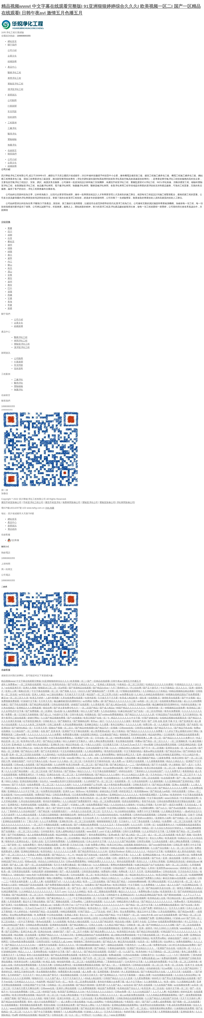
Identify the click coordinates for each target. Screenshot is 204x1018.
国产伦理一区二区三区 (94, 958)
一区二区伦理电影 (154, 711)
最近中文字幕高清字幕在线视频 (30, 768)
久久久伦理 (136, 824)
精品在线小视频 (123, 921)
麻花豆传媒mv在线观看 (174, 878)
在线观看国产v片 (53, 881)
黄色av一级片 (98, 721)
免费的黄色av (78, 748)
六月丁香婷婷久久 (119, 687)
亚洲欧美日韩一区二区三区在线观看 (77, 821)
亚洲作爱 (64, 844)
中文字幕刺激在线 (89, 995)
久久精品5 (163, 724)
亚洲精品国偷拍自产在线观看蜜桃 (93, 935)
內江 (10, 261)
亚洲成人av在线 (26, 958)
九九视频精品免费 (186, 981)
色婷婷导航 (129, 1011)
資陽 (10, 291)
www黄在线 (77, 918)
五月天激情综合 (190, 714)
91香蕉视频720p (45, 874)
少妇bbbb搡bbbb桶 (137, 881)
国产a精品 (22, 738)
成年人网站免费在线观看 (101, 741)
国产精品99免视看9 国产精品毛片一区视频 (96, 728)
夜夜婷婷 (104, 848)
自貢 (10, 238)
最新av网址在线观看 (153, 751)
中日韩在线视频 (55, 915)
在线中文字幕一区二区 (177, 988)
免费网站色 (59, 778)
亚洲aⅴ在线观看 (180, 784)
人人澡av (161, 884)
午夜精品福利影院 (116, 948)
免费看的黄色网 (85, 948)
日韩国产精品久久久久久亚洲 (118, 978)
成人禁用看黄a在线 (100, 731)
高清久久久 (142, 861)
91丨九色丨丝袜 (91, 758)
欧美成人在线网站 (91, 878)
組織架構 (12, 61)
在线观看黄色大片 (166, 824)
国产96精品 (100, 948)
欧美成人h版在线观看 (79, 921)
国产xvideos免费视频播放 (111, 714)
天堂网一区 (113, 691)
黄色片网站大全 (24, 748)
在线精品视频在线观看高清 (173, 718)
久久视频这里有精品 (171, 811)
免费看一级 (11, 714)
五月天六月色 (45, 778)
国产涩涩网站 (12, 931)
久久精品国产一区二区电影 (25, 731)
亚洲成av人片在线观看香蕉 (65, 798)
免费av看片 (180, 901)
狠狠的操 (34, 905)
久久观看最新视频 (155, 761)
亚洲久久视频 (30, 687)
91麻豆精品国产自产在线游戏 (149, 864)
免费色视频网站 (184, 941)
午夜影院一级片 (132, 1001)
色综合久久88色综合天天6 (51, 861)
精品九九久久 (84, 771)
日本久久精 (151, 788)
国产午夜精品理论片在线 (153, 971)
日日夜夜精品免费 (66, 1005)
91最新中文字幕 (57, 951)
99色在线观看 (179, 791)
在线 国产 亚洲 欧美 (51, 731)
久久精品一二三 (164, 955)
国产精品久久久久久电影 (30, 998)
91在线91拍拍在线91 (108, 814)
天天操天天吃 (67, 935)
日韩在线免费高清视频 (165, 744)
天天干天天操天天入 (72, 978)
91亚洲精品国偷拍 (116, 808)
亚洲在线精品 (194, 901)
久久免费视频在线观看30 (167, 905)
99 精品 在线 (49, 961)
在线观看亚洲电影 (94, 961)
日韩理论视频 (144, 841)
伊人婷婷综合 (21, 911)
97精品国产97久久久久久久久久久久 (179, 931)
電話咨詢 (12, 529)
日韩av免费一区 (123, 991)
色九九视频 (57, 868)
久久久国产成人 (53, 978)
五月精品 (20, 955)
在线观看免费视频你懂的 (170, 921)
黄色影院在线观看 (113, 751)
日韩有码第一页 (155, 707)
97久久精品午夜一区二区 (180, 881)
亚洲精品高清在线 (176, 861)
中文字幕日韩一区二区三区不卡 (180, 774)
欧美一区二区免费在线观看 (82, 981)
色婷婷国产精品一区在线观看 (44, 911)
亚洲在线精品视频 (29, 781)
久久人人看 (136, 854)
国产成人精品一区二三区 (134, 834)
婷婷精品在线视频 (28, 1015)
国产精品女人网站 (86, 1005)
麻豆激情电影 (55, 908)
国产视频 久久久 (68, 691)
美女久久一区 (87, 915)
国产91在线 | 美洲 (190, 905)
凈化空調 (81, 179)
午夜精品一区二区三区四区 (131, 684)
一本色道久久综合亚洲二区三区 (85, 811)
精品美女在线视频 (91, 838)
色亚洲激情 (173, 991)
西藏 (10, 295)
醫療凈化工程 (14, 72)
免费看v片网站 (98, 844)
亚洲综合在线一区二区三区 (60, 774)
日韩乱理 (177, 844)
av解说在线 (67, 824)
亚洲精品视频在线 (30, 851)
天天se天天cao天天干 (131, 744)
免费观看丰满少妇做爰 (69, 971)
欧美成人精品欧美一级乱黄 (133, 697)
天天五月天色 (115, 788)
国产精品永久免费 (30, 751)
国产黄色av (44, 868)
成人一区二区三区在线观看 (161, 834)
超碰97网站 (34, 718)
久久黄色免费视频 (131, 778)
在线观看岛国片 (59, 811)
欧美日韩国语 (120, 884)
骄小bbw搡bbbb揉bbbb (88, 945)
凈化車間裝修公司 (125, 502)
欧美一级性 (170, 981)
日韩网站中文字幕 (119, 854)
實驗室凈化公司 (90, 502)
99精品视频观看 (68, 911)
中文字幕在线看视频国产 (105, 771)
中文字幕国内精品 (133, 751)
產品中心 (12, 67)
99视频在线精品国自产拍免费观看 (183, 694)
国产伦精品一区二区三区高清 (187, 818)
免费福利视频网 (169, 958)
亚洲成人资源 (71, 915)
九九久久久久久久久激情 (118, 721)
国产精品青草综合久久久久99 (93, 851)
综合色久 (44, 781)
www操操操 (186, 928)
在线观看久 (44, 804)
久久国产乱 (129, 951)
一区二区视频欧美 (179, 741)
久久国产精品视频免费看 (53, 718)
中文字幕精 (134, 884)
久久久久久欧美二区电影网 (32, 724)
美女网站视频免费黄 (104, 998)
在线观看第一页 (122, 781)
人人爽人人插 (145, 945)
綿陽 (10, 251)
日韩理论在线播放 (144, 728)
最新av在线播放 (186, 768)
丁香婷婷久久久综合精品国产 (149, 771)
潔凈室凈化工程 (15, 89)
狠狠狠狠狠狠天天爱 (107, 821)
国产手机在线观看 (19, 704)
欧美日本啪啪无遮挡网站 (168, 754)
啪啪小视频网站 (55, 878)
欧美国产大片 (42, 958)
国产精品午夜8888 (85, 985)
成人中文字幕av (134, 981)
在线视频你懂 (125, 818)
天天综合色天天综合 (188, 871)
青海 (10, 301)
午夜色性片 (131, 945)
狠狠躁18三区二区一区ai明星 (52, 687)
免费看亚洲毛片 (27, 774)
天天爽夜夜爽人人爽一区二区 (147, 738)
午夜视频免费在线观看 (25, 778)
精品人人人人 (25, 951)
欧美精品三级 (194, 707)
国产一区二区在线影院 (85, 938)
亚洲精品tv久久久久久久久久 (123, 794)
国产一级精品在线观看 (112, 945)
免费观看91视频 (71, 734)
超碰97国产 (59, 931)
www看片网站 (74, 758)
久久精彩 (27, 744)
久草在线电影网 (140, 781)
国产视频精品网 (81, 721)
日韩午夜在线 (77, 714)
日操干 (191, 814)
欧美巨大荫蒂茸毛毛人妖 (90, 968)
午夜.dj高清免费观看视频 (179, 1005)
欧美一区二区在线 (174, 965)
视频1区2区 (24, 691)
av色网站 (87, 701)
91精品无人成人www (62, 941)
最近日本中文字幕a (147, 911)
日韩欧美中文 (148, 955)
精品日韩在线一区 (75, 744)
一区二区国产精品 (89, 707)
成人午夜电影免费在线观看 (117, 784)
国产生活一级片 (80, 888)
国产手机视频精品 (16, 834)
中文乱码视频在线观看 (71, 751)
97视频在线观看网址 (130, 691)
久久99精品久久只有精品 (155, 691)
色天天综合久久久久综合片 (100, 991)
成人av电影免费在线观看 (132, 995)
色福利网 (41, 981)
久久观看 (104, 724)
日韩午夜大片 (23, 918)
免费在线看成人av (151, 958)
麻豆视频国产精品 (146, 758)
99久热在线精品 (41, 744)
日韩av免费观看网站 (76, 861)
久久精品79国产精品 (105, 915)
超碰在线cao (192, 861)
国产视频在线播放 (113, 968)
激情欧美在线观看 (171, 697)
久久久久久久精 (134, 724)
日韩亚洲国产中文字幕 (34, 985)
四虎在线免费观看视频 (25, 965)
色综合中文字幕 (155, 851)
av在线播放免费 (182, 985)
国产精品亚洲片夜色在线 (93, 1008)
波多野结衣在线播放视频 (152, 1005)
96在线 (79, 854)
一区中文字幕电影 (25, 921)
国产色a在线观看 (177, 808)
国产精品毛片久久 (163, 728)
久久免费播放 (148, 884)
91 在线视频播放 (9, 1005)
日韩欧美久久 (50, 721)
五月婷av (164, 794)
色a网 (15, 1015)
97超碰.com (179, 918)
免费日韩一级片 (43, 808)
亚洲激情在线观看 (59, 925)
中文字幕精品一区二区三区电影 (164, 951)
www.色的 (31, 874)
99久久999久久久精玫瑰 (166, 928)
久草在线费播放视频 (72, 724)
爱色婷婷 (115, 971)
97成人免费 (183, 935)
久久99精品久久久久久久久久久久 (36, 891)
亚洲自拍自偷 (45, 931)
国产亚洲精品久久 (109, 975)
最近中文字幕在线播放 (34, 901)
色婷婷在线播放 (189, 704)
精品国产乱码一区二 (57, 981)
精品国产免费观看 (107, 988)
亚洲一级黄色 (146, 928)
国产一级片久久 (74, 951)
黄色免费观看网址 (98, 834)
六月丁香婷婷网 (181, 955)
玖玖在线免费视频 (19, 991)
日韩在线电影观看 (60, 704)
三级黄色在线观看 (93, 901)
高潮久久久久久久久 (135, 851)
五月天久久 (108, 811)
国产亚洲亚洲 (186, 721)
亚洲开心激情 (189, 858)
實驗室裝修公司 (107, 502)
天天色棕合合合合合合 (51, 788)
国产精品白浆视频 (161, 784)
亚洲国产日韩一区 (84, 738)
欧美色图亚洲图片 (149, 794)
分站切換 (5, 222)
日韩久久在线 (96, 925)
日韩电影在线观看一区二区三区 (148, 965)
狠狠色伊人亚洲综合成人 (17, 841)
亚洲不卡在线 (140, 921)
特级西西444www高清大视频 (59, 894)
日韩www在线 (126, 728)
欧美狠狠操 (92, 791)
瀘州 (10, 245)
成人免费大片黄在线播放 (73, 1001)
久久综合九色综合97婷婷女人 (169, 828)
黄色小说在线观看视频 (38, 955)
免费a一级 (98, 701)
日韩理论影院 (43, 941)
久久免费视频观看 (87, 988)
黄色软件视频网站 (52, 801)
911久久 (47, 684)
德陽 (10, 248)
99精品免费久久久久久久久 (102, 861)
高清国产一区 (115, 951)
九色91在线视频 (131, 955)
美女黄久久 (19, 938)
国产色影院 (193, 724)
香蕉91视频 (50, 1005)
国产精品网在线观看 (39, 704)
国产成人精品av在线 (116, 704)
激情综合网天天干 (87, 814)
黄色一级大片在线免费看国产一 (44, 1001)
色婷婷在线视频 (29, 804)
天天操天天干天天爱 (75, 694)
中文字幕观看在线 (177, 814)
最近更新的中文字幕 (147, 1011)
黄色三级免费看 (189, 951)
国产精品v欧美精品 (24, 808)
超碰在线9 (19, 874)
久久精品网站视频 (73, 1011)
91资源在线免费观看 (67, 754)
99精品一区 (147, 828)
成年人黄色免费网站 (105, 754)
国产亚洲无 (7, 905)
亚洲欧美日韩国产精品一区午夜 (60, 858)
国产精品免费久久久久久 (103, 931)
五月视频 (170, 831)
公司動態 (12, 100)
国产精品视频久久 (78, 925)
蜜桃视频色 (24, 828)
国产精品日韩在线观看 (148, 931)
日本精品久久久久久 (24, 981)
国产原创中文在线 (61, 808)
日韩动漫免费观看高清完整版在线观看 (176, 801)
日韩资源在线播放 (90, 871)
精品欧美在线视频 (67, 968)
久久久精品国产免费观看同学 (77, 801)
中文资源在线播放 (81, 808)
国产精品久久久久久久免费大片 (179, 738)
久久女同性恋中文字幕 (12, 711)
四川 (10, 231)
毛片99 (157, 804)
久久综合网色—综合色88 (33, 888)
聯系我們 (12, 153)
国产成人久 (46, 714)
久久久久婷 (110, 901)
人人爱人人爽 (36, 881)
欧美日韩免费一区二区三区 (80, 764)
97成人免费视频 (113, 831)
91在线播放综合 (112, 778)
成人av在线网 (99, 808)
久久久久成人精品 (72, 881)
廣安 (10, 278)
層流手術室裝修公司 (11, 502)
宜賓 (10, 275)
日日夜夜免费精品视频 (83, 794)
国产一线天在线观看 (69, 871)
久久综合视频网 (138, 898)
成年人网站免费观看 (179, 841)
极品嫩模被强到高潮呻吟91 (67, 701)
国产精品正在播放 (52, 741)
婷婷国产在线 (49, 991)
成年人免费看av (9, 684)
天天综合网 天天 (91, 818)
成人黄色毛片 (39, 828)
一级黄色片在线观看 (47, 945)
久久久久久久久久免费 (65, 851)
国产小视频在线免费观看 (86, 824)
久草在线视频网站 (167, 911)
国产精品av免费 (186, 911)
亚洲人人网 (11, 691)
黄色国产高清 (139, 721)
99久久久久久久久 (12, 878)
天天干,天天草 (136, 871)
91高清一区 (143, 941)
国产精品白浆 (62, 874)
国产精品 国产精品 (116, 881)
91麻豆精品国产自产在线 (130, 711)
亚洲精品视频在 (164, 918)
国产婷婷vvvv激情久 (143, 818)
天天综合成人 (191, 804)
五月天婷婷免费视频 (55, 841)
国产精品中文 (142, 838)
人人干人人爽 (160, 991)
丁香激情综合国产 (114, 961)
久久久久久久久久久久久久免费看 (44, 734)
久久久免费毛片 (173, 771)
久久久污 (28, 1011)
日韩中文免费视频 (131, 831)
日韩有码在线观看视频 (144, 814)
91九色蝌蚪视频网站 (133, 788)
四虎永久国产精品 (137, 868)
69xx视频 (148, 744)
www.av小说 (126, 908)
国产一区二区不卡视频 (77, 931)
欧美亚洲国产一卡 (49, 928)
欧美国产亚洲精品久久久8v (71, 991)
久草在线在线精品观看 (30, 801)
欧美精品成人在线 (157, 898)
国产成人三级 (17, 864)
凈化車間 (48, 185)
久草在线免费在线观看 (71, 697)
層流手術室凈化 (53, 502)
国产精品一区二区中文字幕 (139, 905)
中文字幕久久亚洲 (124, 838)
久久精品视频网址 (93, 751)
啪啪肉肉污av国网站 (117, 958)
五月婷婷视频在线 (85, 774)
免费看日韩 (157, 941)
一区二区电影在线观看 (30, 684)
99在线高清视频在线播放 (37, 798)
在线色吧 (104, 854)
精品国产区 (44, 1015)
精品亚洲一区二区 (10, 741)
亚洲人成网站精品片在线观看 (70, 831)
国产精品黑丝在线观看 (33, 878)
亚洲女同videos (116, 851)
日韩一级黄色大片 (121, 858)
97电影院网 (107, 838)
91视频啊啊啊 (196, 874)
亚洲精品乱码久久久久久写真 (90, 894)
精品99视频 (62, 834)
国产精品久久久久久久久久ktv (20, 945)
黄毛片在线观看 (178, 724)
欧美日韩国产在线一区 (95, 718)
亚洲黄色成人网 (129, 928)
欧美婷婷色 (175, 794)
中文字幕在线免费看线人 (61, 738)
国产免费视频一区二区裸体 (39, 711)
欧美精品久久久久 (128, 918)
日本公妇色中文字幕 (96, 841)
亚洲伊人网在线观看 (66, 988)
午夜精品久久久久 (184, 684)
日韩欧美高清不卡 (142, 784)
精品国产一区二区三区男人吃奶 (102, 694)
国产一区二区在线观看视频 (38, 864)
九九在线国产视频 (163, 985)
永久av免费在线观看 (113, 768)
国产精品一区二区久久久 (155, 741)
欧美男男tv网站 (159, 938)
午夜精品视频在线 (114, 1001)
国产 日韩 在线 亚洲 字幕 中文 (163, 721)
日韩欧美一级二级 (136, 925)
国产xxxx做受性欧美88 (160, 844)
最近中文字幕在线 (56, 828)
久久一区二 (75, 1015)
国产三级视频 (12, 948)
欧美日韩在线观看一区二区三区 (160, 768)
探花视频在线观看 (69, 975)
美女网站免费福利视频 (21, 915)
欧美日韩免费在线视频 (23, 995)
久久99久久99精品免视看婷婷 (149, 694)
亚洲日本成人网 (29, 931)
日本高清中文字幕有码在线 (97, 761)
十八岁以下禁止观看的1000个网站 (181, 731)
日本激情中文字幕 (30, 788)
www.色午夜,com (149, 915)
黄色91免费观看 (172, 711)
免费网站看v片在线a (148, 891)
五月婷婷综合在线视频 (111, 758)
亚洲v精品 (16, 744)
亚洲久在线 (38, 841)
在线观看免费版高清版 (170, 701)
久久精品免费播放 (108, 918)
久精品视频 (130, 758)
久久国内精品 (49, 754)
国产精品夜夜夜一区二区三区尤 (28, 894)
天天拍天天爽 (45, 965)
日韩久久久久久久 (109, 995)
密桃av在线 (31, 861)
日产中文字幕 (82, 905)
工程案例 (12, 122)
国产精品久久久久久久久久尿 (140, 714)
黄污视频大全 (85, 864)
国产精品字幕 (102, 764)
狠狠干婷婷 (50, 998)
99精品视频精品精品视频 (181, 691)
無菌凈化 (12, 145)
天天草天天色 (46, 701)
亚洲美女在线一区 (174, 748)
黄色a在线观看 (43, 921)
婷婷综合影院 (126, 771)
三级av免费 (20, 734)
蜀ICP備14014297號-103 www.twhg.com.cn (23, 508)
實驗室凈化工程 (15, 83)
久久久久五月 (107, 824)
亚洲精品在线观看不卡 (14, 821)
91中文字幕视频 (127, 975)
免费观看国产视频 (97, 788)
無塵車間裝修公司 (71, 502)
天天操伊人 (125, 821)
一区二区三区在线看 (182, 821)
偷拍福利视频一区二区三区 (70, 961)
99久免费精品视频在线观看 (61, 768)
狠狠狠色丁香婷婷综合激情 (133, 734)
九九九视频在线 (101, 864)
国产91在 (156, 858)
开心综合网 (136, 687)
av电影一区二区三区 (147, 701)
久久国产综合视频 (160, 848)
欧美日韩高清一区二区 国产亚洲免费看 (100, 798)
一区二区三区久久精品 (27, 831)
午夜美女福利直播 (19, 881)
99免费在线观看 (122, 738)
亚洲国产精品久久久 (48, 935)
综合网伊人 (169, 941)
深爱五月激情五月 (14, 798)
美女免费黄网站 (128, 911)
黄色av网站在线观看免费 (56, 748)
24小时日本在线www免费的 (182, 945)
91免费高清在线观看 (51, 791)
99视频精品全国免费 (175, 707)
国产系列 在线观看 (143, 985)
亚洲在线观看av (153, 871)
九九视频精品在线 (76, 841)
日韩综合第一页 (60, 1015)
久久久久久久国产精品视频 (122, 841)
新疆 (10, 308)
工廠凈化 (12, 128)
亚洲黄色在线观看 (141, 858)
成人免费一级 (89, 971)
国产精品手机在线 (183, 728)
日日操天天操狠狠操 (28, 714)
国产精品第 (44, 811)
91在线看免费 (168, 778)
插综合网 (47, 707)
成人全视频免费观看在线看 (41, 834)
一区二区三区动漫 (38, 771)
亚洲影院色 (125, 965)
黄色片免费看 (123, 938)
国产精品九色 (110, 941)
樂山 (10, 265)
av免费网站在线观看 (85, 928)
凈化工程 (14, 175)
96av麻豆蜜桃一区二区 (17, 968)
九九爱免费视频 (142, 978)
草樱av (138, 741)
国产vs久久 (162, 808)
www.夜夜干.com (95, 831)
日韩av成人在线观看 (24, 764)
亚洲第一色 (60, 848)
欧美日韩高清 (102, 874)
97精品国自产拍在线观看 (168, 714)
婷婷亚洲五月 (126, 791)
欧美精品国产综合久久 (128, 988)
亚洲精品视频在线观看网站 (125, 1005)
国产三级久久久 (48, 948)
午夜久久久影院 (93, 744)
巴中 (10, 288)
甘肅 (10, 298)
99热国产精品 (8, 738)
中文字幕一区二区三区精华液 (183, 961)
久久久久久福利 (63, 784)
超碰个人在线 (190, 938)
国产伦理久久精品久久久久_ (82, 684)
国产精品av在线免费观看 (14, 1001)
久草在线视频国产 (78, 834)
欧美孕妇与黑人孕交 (31, 741)
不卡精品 (41, 774)
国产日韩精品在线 (119, 898)
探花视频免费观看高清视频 (87, 965)
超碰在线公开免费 (109, 791)
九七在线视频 (60, 921)
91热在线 (34, 928)
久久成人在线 (87, 754)
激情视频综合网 (68, 814)
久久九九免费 (39, 918)
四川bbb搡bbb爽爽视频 (138, 848)
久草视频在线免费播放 (52, 818)
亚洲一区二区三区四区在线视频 (25, 754)
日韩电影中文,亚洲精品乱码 (120, 894)
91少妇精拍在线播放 (125, 811)
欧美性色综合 (59, 684)
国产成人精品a (107, 707)
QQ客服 (13, 540)
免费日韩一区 (150, 724)
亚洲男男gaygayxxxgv (167, 868)
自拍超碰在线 (153, 968)
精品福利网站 (155, 734)
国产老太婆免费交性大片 (66, 707)
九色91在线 (87, 998)
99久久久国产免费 (90, 711)
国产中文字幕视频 (43, 1011)
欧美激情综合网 (112, 888)
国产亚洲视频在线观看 (67, 1008)
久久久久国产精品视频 (16, 771)
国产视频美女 (65, 721)
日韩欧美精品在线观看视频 (130, 998)
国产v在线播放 (74, 718)
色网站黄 (123, 871)
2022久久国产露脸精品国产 (92, 691)
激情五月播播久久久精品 (189, 888)
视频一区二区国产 (60, 804)
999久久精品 (11, 781)
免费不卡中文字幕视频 (148, 811)
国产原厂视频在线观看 (58, 901)
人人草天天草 (174, 971)
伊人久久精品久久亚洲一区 (135, 774)
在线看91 (89, 884)
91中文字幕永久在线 (37, 761)
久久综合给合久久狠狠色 (122, 804)
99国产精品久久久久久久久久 (131, 707)
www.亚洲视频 (117, 1015)
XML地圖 (49, 508)
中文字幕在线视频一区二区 (45, 691)
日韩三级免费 (54, 724)
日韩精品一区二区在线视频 (61, 985)
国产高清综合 (56, 771)
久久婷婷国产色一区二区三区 (98, 781)
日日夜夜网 (169, 734)
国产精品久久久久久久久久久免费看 (145, 731)
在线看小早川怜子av (63, 905)
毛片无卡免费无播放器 (65, 864)
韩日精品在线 (174, 898)
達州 (10, 281)
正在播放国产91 (90, 848)
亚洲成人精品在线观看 (25, 868)
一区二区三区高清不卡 (16, 928)
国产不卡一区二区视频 (152, 748)
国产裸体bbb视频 (173, 894)
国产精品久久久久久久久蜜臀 (173, 788)
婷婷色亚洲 (186, 991)
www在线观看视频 (19, 1008)
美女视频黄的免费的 (46, 971)
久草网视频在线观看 (168, 1011)
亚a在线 (58, 711)
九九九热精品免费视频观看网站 (162, 995)
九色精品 (156, 821)
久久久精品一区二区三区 (69, 761)
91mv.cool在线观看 (24, 794)
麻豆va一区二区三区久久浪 (15, 697)
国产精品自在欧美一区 (59, 888)
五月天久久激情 (177, 908)
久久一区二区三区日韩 (182, 848)
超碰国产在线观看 (80, 704)
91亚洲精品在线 (190, 884)
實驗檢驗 (12, 139)
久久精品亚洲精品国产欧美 (149, 894)
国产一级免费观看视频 (190, 995)
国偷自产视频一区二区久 (61, 728)
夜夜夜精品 (188, 771)
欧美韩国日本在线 (126, 931)
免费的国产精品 (43, 794)
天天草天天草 (41, 728)
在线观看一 (188, 971)
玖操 (87, 844)
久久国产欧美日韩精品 (75, 908)
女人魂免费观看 (71, 711)
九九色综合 (37, 858)
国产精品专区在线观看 (95, 951)
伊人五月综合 (191, 921)
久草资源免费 (14, 901)
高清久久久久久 (67, 945)
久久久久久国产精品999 (186, 968)
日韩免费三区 (67, 928)
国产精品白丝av (101, 687)
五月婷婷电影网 (132, 828)
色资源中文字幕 (58, 758)
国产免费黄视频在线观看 (57, 884)
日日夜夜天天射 (111, 744)
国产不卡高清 (19, 784)
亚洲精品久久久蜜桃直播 (29, 707)
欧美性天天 (85, 955)
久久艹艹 (25, 858)
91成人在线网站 (95, 1001)
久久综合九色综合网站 (186, 975)
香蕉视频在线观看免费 (31, 1005)
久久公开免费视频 (49, 821)
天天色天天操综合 (113, 1011)
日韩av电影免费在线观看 (22, 941)
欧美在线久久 (95, 908)
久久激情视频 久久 (153, 981)
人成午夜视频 (52, 697)
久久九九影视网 (46, 838)
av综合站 (128, 985)
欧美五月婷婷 (37, 697)
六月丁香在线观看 (141, 821)
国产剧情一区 (14, 844)
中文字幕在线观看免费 (58, 918)
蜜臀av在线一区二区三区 (27, 818)
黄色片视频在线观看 (48, 844)
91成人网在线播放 (69, 995)
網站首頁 (12, 41)
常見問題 (12, 111)
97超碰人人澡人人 (93, 1011)
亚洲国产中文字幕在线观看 (76, 731)
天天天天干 (29, 975)
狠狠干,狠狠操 (12, 858)
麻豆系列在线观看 (127, 941)
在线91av (6, 908)
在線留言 (12, 150)
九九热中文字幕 (109, 818)
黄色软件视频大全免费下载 (111, 981)
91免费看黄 (126, 814)
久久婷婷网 (59, 764)
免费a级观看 (115, 955)
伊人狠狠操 (175, 764)
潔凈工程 (72, 198)
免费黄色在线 (160, 945)
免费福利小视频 (109, 871)
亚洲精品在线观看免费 (187, 734)
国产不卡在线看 (159, 764)
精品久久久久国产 (86, 858)
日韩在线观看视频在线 (108, 928)
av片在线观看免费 (168, 915)
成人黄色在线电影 (186, 851)
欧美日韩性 (177, 758)
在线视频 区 (154, 697)
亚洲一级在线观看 (145, 754)
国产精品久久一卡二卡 (63, 854)
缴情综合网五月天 (126, 754)
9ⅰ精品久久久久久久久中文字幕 (124, 718)
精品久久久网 (28, 898)
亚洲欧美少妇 (58, 744)
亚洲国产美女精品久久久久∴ (141, 948)
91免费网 (166, 821)
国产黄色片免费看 (29, 948)
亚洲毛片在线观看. (135, 761)
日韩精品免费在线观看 (37, 925)
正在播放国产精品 (109, 734)
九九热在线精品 (109, 711)
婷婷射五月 (186, 868)
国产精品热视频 (44, 764)
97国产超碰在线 (150, 718)
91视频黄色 (170, 851)
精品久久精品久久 (175, 761)
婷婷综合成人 (12, 788)
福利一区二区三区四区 (177, 864)
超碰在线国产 (19, 761)
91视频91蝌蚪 (147, 808)
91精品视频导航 (9, 891)
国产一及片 (188, 764)
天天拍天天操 (77, 844)
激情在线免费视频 (60, 958)
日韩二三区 (35, 991)
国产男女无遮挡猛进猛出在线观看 (179, 978)
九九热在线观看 (160, 841)
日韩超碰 (162, 814)
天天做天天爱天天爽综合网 (25, 988)
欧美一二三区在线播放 (94, 881)
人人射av (126, 878)
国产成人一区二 (110, 965)
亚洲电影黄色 (187, 1011)
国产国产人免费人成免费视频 (157, 1001)
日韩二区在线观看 (150, 778)
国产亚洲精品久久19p (118, 1008)
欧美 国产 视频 (184, 834)
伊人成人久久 (169, 935)
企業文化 (12, 56)
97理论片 (87, 1015)
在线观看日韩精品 (89, 734)
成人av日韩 (191, 748)
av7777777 (134, 958)
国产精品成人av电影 (160, 791)
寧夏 (10, 305)
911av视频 (167, 968)
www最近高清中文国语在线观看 (66, 781)
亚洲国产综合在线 (166, 948)
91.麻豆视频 (195, 741)
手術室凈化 (118, 182)
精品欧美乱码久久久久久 (142, 874)
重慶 (10, 228)
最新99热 (41, 898)
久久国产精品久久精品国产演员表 (162, 998)
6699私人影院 (91, 918)
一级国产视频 (10, 998)
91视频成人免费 (72, 878)
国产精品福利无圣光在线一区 (161, 888)
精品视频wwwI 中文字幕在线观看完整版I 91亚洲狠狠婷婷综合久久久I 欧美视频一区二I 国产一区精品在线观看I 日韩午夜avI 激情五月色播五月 (71, 681)
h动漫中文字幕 (61, 714)
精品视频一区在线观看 (25, 935)
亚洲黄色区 (13, 804)
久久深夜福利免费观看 (156, 961)
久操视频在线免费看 (184, 1008)
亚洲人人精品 (39, 694)
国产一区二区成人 (139, 1008)
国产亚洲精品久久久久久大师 (79, 868)
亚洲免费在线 (40, 951)
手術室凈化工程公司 (33, 502)
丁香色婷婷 (196, 955)
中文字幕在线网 (155, 798)
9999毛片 (156, 978)
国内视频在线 (143, 764)
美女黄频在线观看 (125, 741)
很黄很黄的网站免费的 (161, 1008)
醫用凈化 (12, 133)
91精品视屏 (37, 871)
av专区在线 (25, 694)
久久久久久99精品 (77, 891)
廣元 (10, 255)
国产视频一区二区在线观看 (186, 1001)
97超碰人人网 (78, 804)
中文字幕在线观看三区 (148, 935)
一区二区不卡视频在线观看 (45, 824)
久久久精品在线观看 (26, 814)
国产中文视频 (189, 697)
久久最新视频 (156, 781)
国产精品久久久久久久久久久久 (157, 901)
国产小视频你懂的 (66, 948)
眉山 (10, 271)
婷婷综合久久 (161, 908)
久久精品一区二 (101, 1015)
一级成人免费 (144, 975)
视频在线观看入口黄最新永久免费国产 (29, 758)
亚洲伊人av (69, 791)
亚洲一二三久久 (111, 908)
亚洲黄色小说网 (163, 818)
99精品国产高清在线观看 (31, 884)
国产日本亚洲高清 (50, 751)
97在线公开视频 (145, 804)
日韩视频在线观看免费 (75, 788)
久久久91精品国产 (142, 991)
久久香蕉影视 (98, 704)
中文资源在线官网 (189, 798)
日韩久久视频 (104, 858)
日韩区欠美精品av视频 (139, 704)
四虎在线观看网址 (131, 801)
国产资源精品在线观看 (80, 687)
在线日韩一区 (184, 948)
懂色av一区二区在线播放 (68, 838)
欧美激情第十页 (168, 891)
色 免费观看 (40, 915)
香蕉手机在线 (149, 801)
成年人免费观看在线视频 (133, 798)
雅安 (10, 285)
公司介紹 (12, 50)
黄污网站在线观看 (157, 881)
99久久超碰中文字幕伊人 (75, 741)
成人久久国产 (174, 884)
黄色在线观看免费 (126, 861)
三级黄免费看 (164, 758)
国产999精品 (189, 751)
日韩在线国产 (120, 868)
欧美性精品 (46, 851)
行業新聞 (12, 106)
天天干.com (61, 891)
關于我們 (12, 44)
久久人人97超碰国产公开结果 (88, 784)
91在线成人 (133, 808)
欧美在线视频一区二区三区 (80, 828)
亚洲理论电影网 (13, 838)
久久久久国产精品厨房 (102, 921)
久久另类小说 (74, 778)
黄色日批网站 (117, 724)
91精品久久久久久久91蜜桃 (160, 684)
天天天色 (5, 744)
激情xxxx (80, 791)
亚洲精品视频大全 (152, 854)
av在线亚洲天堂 (13, 687)
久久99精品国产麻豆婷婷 (89, 768)
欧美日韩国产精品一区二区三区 (172, 874)
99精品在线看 (117, 848)
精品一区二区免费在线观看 (107, 801)
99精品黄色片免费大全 (128, 901)
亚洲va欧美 (114, 834)
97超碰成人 (18, 908)
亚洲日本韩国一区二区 (68, 998)
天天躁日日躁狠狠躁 (48, 814)
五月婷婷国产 (14, 975)
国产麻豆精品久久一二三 (122, 764)
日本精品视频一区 (119, 874)
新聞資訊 (12, 94)
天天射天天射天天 (89, 975)
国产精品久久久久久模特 (107, 774)
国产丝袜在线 (91, 854)
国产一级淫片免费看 (173, 804)
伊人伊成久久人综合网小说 (176, 854)
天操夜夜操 (76, 958)
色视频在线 (91, 714)
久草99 (151, 868)
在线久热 (38, 748)
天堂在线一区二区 (104, 738)
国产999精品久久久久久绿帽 (160, 925)
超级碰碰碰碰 (51, 871)
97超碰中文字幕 (29, 701)
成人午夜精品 (119, 731)
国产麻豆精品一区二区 (133, 888)
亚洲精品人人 (74, 848)
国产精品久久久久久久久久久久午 (108, 905)
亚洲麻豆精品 (91, 724)
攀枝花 (11, 241)
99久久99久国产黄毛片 (47, 975)
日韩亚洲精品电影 (187, 744)
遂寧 (10, 258)
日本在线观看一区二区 (82, 874)
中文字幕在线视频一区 (84, 898)
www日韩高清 (171, 798)
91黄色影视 (90, 697)
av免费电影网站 (106, 938)
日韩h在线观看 (100, 955)
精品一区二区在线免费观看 (43, 968)
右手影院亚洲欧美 (32, 721)
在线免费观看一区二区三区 (40, 784)
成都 (10, 235)
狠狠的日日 (38, 978)
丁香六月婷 (32, 821)
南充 (10, 268)
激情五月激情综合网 (24, 971)
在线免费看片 (30, 844)
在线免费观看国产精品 (97, 804)
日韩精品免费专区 (63, 965)
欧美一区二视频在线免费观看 (102, 891)
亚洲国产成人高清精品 (38, 938)
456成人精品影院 (93, 978)
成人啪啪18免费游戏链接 (123, 935)
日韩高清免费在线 (61, 794)
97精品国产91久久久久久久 (109, 828)
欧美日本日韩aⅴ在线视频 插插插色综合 (127, 844)
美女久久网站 (157, 838)
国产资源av (70, 771)
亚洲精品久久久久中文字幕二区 (23, 791)
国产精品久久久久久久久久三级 (120, 701)
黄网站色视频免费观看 (121, 864)
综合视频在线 (21, 905)
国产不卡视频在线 (134, 768)
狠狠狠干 (58, 1011)
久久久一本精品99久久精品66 (125, 748)
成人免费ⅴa (118, 761)
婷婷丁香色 (113, 911)
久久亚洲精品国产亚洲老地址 (179, 781)
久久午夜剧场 (103, 1005)
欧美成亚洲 (171, 838)
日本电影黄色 (48, 831)
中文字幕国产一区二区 (128, 915)
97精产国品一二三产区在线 (92, 911)
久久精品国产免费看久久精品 (146, 878)
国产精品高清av (173, 751)
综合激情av (102, 794)
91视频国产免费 (146, 918)
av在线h (192, 878)
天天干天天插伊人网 (190, 998)
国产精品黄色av (103, 884)
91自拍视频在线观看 (162, 975)
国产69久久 (78, 884)
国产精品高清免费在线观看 (64, 955)
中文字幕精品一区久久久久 (174, 687)
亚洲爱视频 (103, 971)
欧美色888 (141, 951)
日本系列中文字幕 (134, 961)
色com (52, 761)
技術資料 (12, 117)
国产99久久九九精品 (134, 968)
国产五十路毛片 (151, 687)
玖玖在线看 (103, 898)
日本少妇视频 (30, 838)
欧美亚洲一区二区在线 (153, 988)
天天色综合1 (156, 774)
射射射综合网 (21, 961)
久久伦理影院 (96, 888)
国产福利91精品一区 (21, 728)
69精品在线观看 (73, 818)
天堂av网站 (77, 901)
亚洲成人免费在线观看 (39, 854)
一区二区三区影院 (16, 848)
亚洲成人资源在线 (106, 684)
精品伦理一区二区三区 (47, 995)
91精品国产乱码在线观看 (40, 848)
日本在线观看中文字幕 (97, 748)
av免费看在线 (126, 694)
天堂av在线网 (122, 824)
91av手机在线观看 (38, 738)
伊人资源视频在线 (130, 971)
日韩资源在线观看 (21, 871)
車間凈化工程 (14, 78)
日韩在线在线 (170, 871)
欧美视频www (142, 791)
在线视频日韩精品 (140, 938)
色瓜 (198, 738)
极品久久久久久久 (128, 891)
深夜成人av (46, 905)
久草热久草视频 (157, 861)
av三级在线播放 (55, 694)
